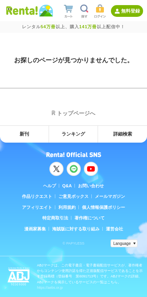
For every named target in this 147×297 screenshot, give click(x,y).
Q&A (67, 185)
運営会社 (114, 228)
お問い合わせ (91, 185)
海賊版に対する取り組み (76, 228)
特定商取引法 (55, 218)
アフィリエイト (37, 207)
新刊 (24, 134)
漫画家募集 (35, 228)
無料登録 (130, 11)
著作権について (89, 218)
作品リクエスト (37, 196)
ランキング (73, 134)
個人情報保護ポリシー (103, 207)
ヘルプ (49, 185)
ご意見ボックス (73, 196)
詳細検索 (122, 134)
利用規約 (67, 207)
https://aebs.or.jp (50, 288)
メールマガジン (110, 196)
